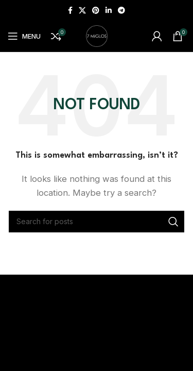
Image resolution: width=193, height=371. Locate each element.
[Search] (96, 221)
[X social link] (82, 10)
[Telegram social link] (121, 10)
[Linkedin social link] (108, 10)
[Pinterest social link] (95, 10)
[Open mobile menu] (24, 36)
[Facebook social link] (70, 10)
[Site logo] (97, 35)
